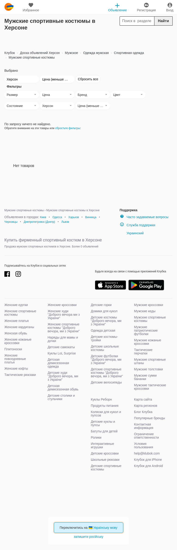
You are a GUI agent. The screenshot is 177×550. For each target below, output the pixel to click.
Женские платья (16, 321)
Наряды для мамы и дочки (63, 339)
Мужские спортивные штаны (150, 361)
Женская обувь (15, 333)
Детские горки (101, 305)
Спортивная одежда (128, 53)
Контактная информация (143, 426)
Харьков (73, 217)
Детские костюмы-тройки (104, 338)
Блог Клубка (143, 412)
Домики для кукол (104, 311)
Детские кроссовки (105, 453)
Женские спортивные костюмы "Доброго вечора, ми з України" (64, 327)
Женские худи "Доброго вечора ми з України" (64, 314)
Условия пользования (143, 445)
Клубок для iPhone (148, 459)
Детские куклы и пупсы (103, 423)
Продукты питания (104, 405)
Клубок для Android (148, 466)
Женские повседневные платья (15, 359)
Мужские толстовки (148, 369)
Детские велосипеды (106, 382)
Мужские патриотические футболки (146, 330)
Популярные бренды (149, 418)
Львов (65, 221)
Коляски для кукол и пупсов (106, 413)
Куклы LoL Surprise (62, 353)
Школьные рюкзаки (105, 459)
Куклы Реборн (101, 399)
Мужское (71, 53)
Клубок (9, 53)
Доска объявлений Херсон (39, 53)
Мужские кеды (145, 311)
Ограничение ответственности (146, 435)
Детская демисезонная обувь (63, 387)
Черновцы (11, 221)
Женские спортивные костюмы (20, 312)
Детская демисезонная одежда (58, 363)
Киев (43, 217)
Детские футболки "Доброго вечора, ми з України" (106, 359)
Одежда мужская (95, 53)
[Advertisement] (88, 39)
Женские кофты (16, 368)
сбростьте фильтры (67, 128)
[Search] (146, 21)
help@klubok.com (147, 453)
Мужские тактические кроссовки (150, 386)
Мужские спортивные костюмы (31, 57)
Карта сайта (143, 399)
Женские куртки (16, 305)
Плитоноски (13, 349)
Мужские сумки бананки (145, 377)
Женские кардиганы (19, 327)
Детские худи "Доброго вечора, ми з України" (63, 376)
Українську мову (105, 527)
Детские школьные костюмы (105, 348)
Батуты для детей (104, 431)
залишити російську (88, 536)
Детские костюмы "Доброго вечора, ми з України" (106, 320)
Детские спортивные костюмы (106, 467)
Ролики (96, 437)
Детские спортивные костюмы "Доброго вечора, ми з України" (107, 372)
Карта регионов (145, 405)
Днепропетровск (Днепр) (39, 221)
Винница (90, 217)
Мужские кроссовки (148, 305)
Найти (163, 21)
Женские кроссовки (62, 305)
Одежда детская (103, 330)
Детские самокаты (61, 347)
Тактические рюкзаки (20, 375)
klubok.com (9, 7)
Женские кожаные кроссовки (18, 341)
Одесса (57, 217)
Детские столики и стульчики (61, 397)
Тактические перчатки (143, 351)
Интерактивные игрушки (102, 445)
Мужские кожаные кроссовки (147, 341)
